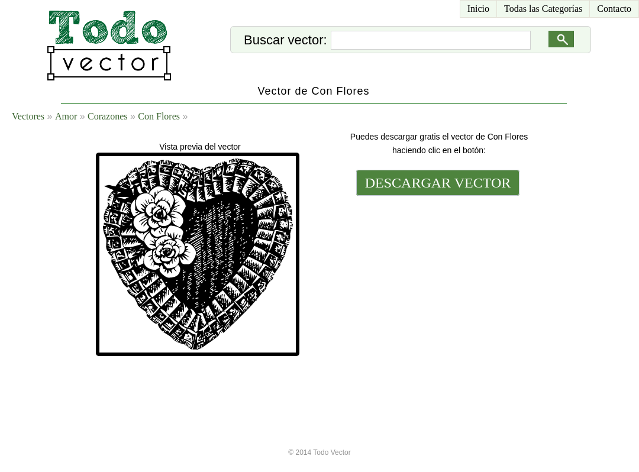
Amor (66, 116)
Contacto (614, 9)
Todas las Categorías (543, 9)
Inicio (478, 9)
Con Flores (159, 116)
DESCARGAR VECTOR (438, 182)
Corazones (108, 116)
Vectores (28, 116)
